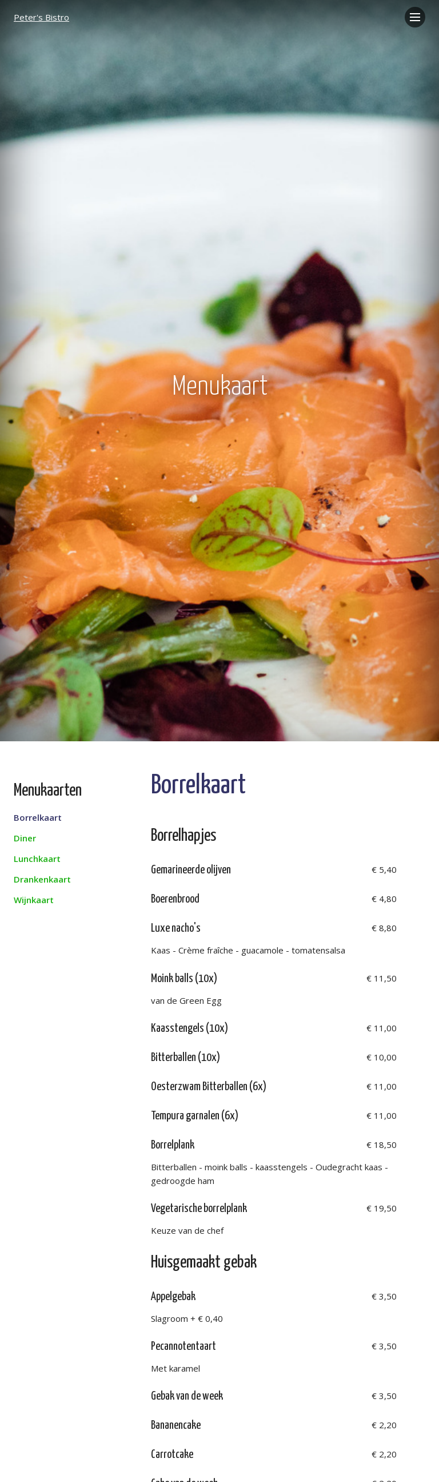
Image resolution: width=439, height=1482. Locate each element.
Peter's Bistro (41, 17)
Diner (25, 838)
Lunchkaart (37, 858)
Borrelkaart (38, 817)
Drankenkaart (42, 879)
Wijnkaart (34, 899)
